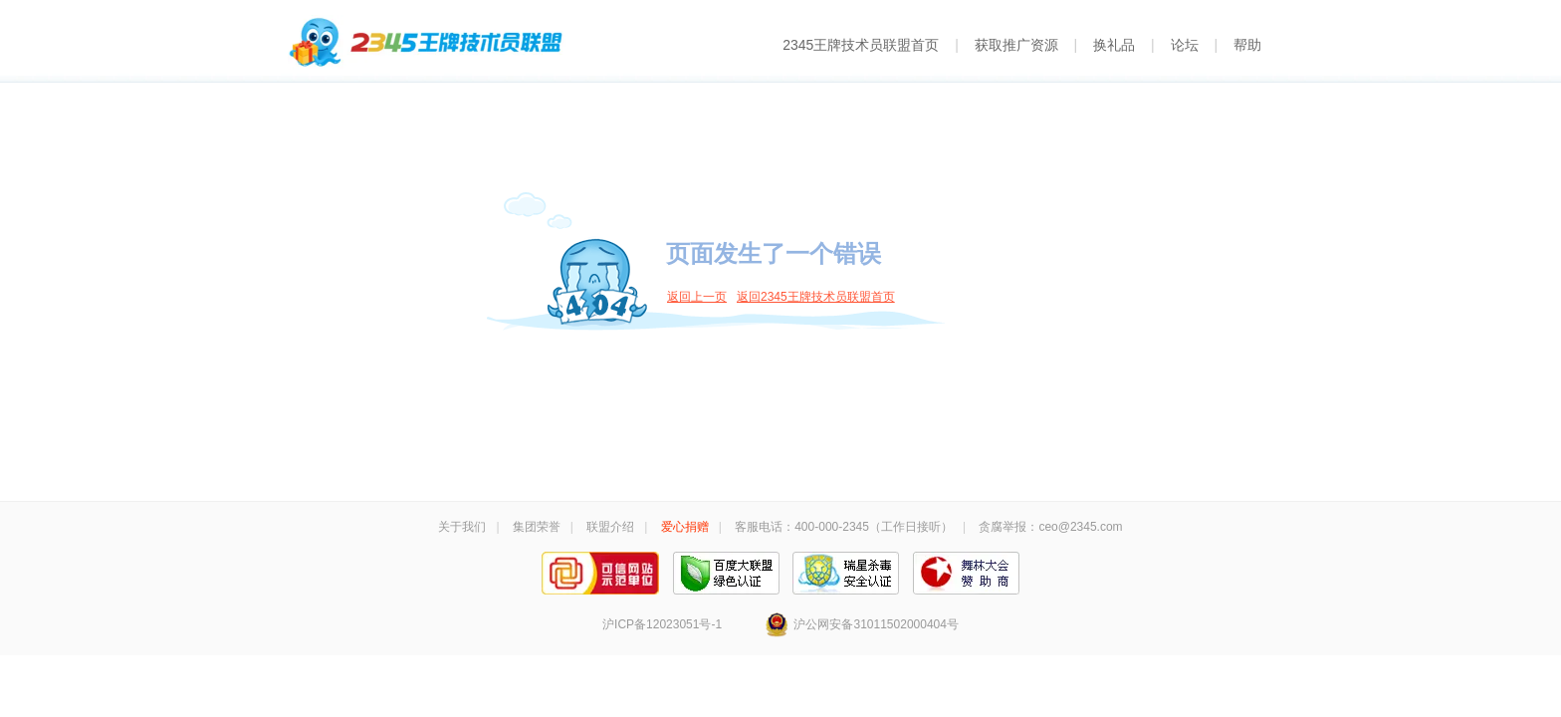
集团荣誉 (536, 527)
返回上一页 (697, 297)
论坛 (1185, 45)
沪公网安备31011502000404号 (861, 624)
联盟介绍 (610, 527)
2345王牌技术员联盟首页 (860, 45)
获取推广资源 (1016, 45)
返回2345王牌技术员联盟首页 (816, 297)
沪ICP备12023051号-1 (662, 624)
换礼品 (1114, 45)
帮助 (1247, 45)
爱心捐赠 (685, 527)
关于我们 (462, 527)
